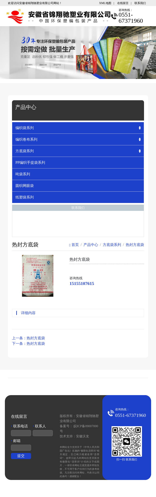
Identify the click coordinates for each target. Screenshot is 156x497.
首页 (74, 245)
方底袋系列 (112, 245)
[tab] (78, 128)
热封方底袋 (135, 245)
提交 (21, 456)
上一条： (28, 338)
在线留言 (123, 3)
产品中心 (90, 245)
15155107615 (81, 283)
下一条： (28, 344)
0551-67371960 (130, 415)
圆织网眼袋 (24, 186)
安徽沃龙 (82, 436)
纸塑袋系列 (24, 197)
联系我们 (140, 3)
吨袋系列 (22, 174)
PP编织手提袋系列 (30, 163)
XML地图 (105, 3)
